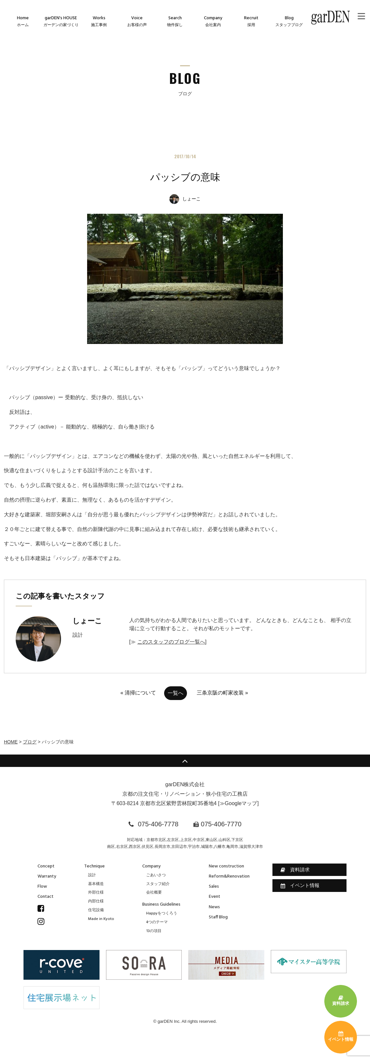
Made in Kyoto (101, 919)
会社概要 (154, 892)
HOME (11, 741)
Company (151, 866)
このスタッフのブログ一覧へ (171, 642)
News (214, 907)
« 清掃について (138, 692)
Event (214, 896)
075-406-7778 (158, 824)
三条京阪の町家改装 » (222, 692)
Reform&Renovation (229, 876)
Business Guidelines (161, 904)
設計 (92, 875)
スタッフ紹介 (158, 884)
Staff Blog (218, 917)
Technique (94, 866)
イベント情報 (300, 885)
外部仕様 (96, 892)
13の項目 (154, 931)
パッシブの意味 (185, 177)
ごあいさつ (156, 875)
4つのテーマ (157, 922)
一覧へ (175, 693)
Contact (46, 896)
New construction (226, 866)
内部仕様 (96, 901)
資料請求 (295, 870)
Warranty (47, 876)
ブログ (30, 741)
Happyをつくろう (161, 913)
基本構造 (96, 884)
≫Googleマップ (238, 803)
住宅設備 (96, 910)
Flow (42, 886)
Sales (214, 886)
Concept (46, 866)
